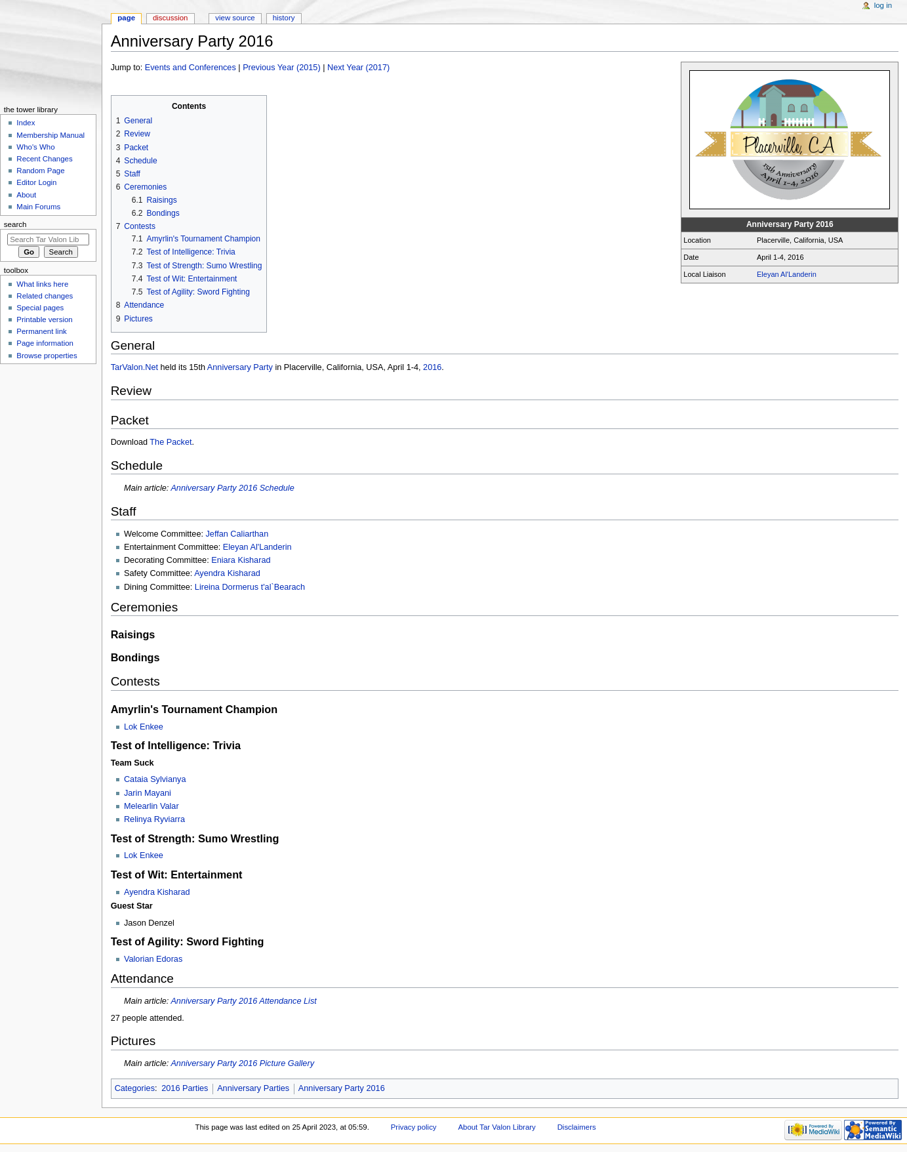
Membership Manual (50, 135)
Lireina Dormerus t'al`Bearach (250, 587)
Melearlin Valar (151, 806)
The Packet (170, 442)
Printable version (44, 319)
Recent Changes (44, 159)
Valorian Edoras (153, 959)
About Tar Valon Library (496, 1127)
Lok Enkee (143, 726)
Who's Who (35, 147)
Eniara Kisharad (240, 560)
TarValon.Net (134, 367)
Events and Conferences (190, 67)
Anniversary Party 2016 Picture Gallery (242, 1063)
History (284, 18)
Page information (44, 343)
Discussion (170, 18)
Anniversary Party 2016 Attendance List (243, 1001)
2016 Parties (184, 1088)
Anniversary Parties (253, 1088)
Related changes (44, 296)
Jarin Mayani (147, 793)
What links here (42, 284)
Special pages (40, 308)
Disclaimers (576, 1127)
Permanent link (41, 331)
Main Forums (38, 207)
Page (126, 18)
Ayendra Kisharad (227, 573)
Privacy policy (414, 1127)
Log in (883, 5)
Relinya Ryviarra (154, 819)
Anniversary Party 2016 (341, 1088)
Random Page (40, 171)
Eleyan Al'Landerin (786, 274)
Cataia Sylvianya (155, 779)
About (26, 195)
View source (234, 18)
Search (15, 224)
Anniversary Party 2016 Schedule (232, 488)
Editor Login (36, 182)
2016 (432, 367)
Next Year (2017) (358, 67)
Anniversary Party (240, 367)
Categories (135, 1088)
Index (25, 123)
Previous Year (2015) (282, 67)
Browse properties (46, 356)
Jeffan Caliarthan (237, 534)
